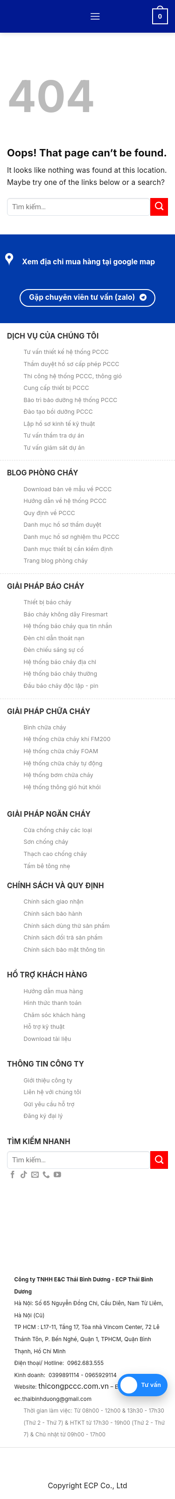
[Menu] (95, 16)
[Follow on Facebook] (12, 1175)
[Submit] (159, 207)
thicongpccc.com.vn (73, 1386)
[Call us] (46, 1175)
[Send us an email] (35, 1175)
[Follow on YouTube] (57, 1175)
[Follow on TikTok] (24, 1175)
